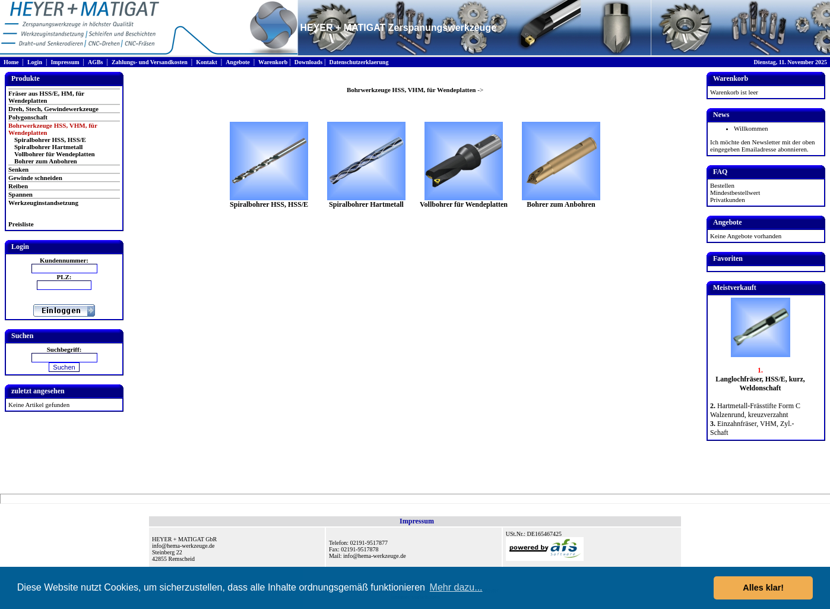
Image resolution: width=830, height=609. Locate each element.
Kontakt (206, 62)
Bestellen (722, 185)
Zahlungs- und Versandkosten (150, 62)
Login (34, 62)
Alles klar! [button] (763, 587)
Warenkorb (272, 62)
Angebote (238, 62)
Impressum (64, 62)
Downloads (308, 62)
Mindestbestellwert (735, 192)
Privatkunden (727, 199)
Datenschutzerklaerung (358, 62)
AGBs (95, 62)
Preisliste (21, 224)
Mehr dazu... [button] (456, 587)
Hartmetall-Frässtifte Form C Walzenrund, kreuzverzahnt (755, 410)
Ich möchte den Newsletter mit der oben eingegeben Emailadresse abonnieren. (762, 145)
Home (11, 62)
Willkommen (751, 128)
